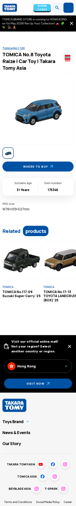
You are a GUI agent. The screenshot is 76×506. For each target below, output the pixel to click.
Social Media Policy (48, 502)
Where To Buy (42, 7)
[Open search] (57, 8)
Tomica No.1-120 (13, 48)
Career (68, 502)
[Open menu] (68, 8)
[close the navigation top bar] (71, 23)
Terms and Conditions (18, 502)
